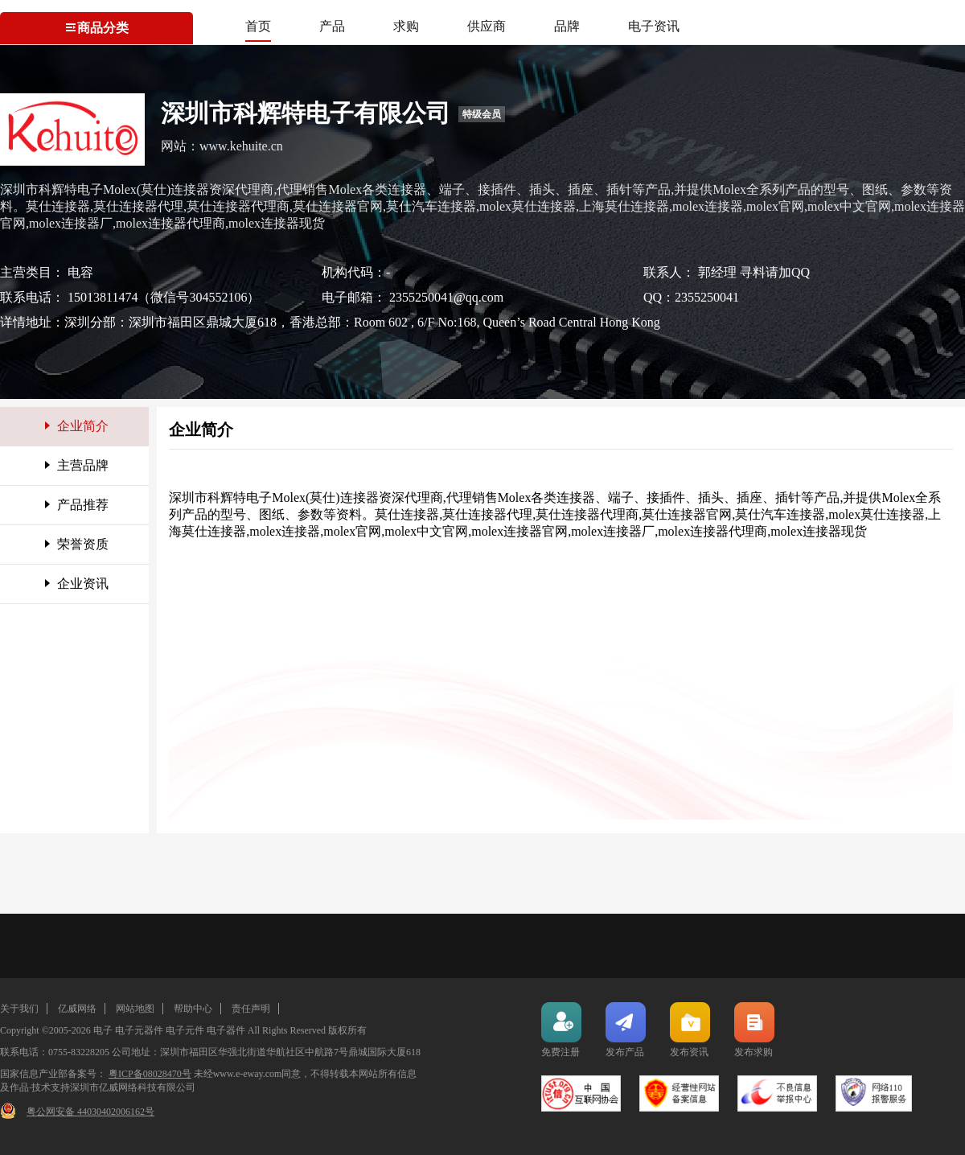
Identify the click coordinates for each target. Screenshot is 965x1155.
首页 (258, 26)
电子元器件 (139, 1030)
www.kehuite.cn (241, 146)
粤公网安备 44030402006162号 (90, 1111)
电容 (80, 272)
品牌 (567, 26)
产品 (332, 26)
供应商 (486, 26)
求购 (406, 26)
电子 (103, 1030)
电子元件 (185, 1030)
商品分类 (96, 28)
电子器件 (226, 1030)
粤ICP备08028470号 (150, 1073)
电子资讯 (654, 26)
